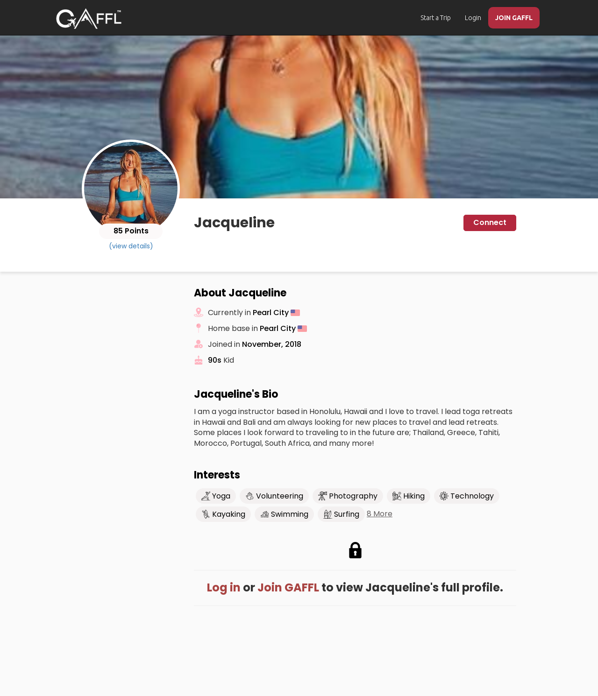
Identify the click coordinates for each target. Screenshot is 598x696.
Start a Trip (435, 17)
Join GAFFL (288, 587)
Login (473, 17)
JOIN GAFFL (514, 17)
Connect (489, 222)
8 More (379, 514)
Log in (224, 587)
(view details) (131, 246)
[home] (88, 18)
